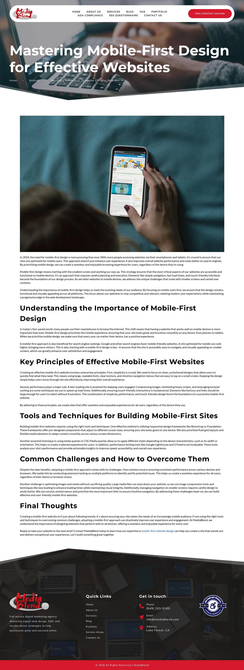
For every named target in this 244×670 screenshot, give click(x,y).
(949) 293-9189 (158, 608)
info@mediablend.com (162, 619)
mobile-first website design (157, 530)
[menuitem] (76, 12)
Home (13, 80)
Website (34, 80)
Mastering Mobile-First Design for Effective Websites (85, 80)
